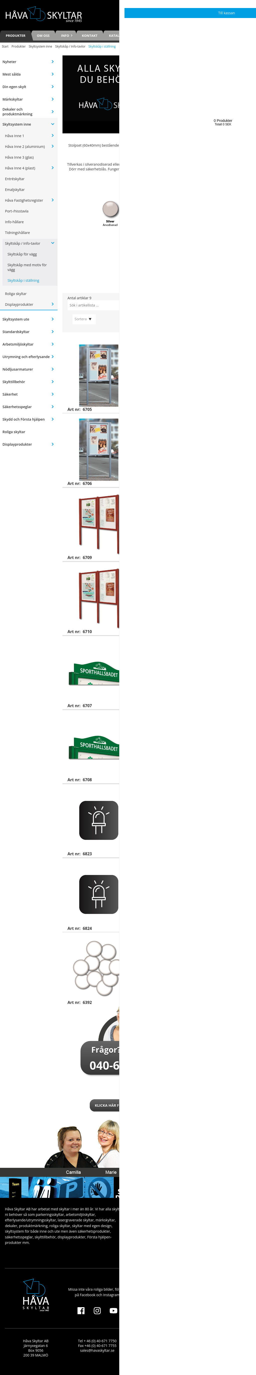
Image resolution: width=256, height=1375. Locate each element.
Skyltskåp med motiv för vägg (27, 267)
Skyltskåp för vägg (22, 254)
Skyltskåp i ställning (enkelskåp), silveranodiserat (194, 348)
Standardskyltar (16, 331)
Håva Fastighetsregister (24, 200)
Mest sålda (11, 74)
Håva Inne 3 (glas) (19, 157)
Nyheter (9, 61)
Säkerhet (10, 394)
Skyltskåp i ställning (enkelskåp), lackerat (202, 420)
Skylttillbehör (13, 381)
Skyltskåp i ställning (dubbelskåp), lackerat (204, 569)
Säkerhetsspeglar (17, 406)
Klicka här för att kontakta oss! (128, 1105)
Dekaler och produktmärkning (17, 111)
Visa (245, 405)
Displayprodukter (19, 304)
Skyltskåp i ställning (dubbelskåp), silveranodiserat (195, 497)
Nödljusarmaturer (17, 369)
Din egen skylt (14, 86)
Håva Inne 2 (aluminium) (25, 146)
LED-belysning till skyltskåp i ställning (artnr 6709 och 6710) (205, 867)
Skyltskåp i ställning (23, 280)
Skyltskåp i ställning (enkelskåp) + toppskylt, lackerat (205, 719)
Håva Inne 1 (14, 135)
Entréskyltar (14, 178)
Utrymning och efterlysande (26, 356)
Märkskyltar (12, 99)
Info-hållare (14, 221)
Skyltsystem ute (15, 319)
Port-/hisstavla (16, 211)
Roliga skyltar (15, 293)
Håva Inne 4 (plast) (20, 168)
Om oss (43, 35)
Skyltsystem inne (40, 46)
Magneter (172, 939)
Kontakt (90, 35)
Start (5, 46)
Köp (245, 998)
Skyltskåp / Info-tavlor (70, 46)
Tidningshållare (17, 232)
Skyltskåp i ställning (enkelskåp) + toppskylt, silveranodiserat (205, 645)
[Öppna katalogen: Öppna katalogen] (159, 258)
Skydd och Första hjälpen (23, 419)
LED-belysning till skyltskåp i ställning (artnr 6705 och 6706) (205, 793)
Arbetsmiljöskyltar (18, 344)
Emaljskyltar (15, 189)
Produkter (16, 35)
